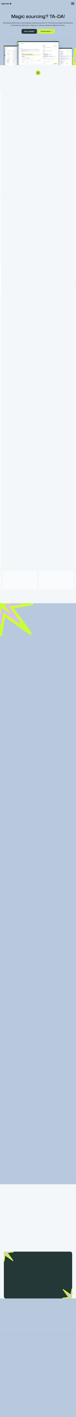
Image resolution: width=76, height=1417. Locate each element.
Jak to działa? (29, 31)
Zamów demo (46, 31)
